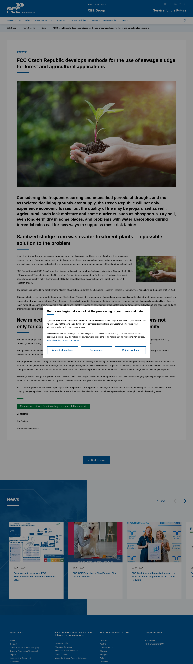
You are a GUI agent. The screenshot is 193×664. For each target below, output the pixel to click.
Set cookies (96, 350)
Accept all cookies (62, 350)
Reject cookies (130, 350)
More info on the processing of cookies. (63, 340)
